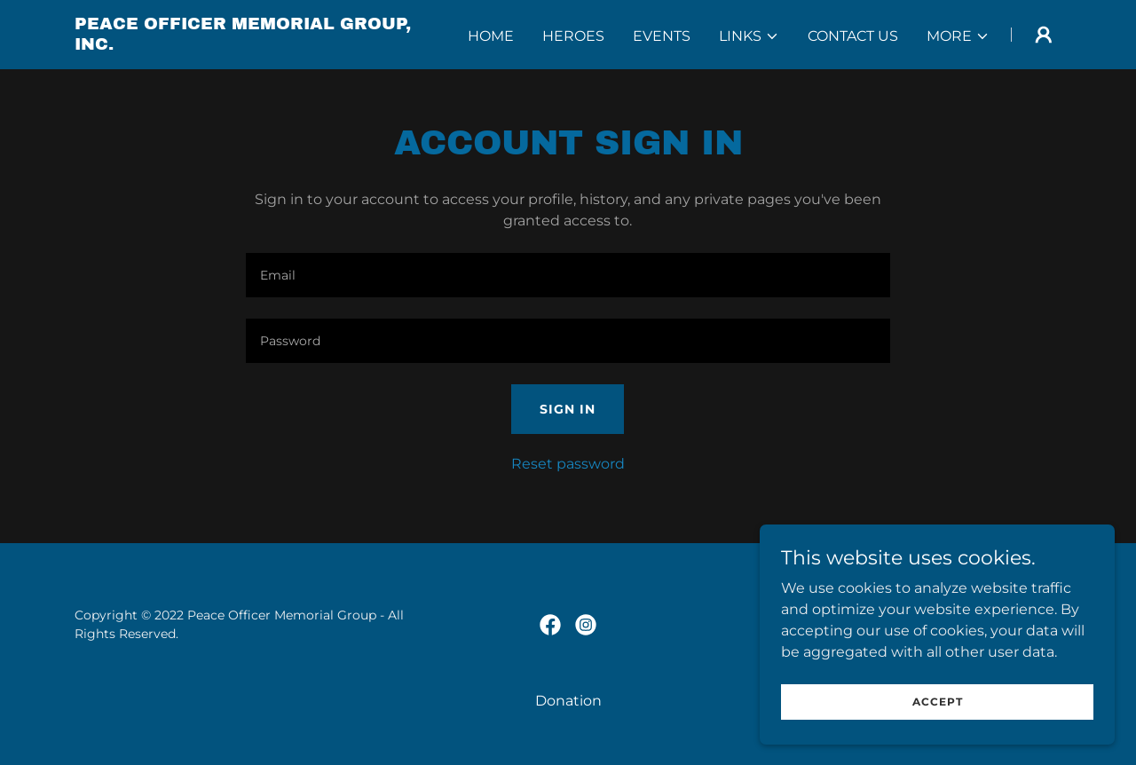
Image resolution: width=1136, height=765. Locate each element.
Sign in (568, 409)
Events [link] (661, 36)
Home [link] (491, 36)
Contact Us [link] (853, 36)
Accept (937, 701)
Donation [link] (568, 700)
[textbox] (567, 275)
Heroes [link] (573, 36)
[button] (749, 36)
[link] (247, 44)
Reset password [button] (568, 463)
